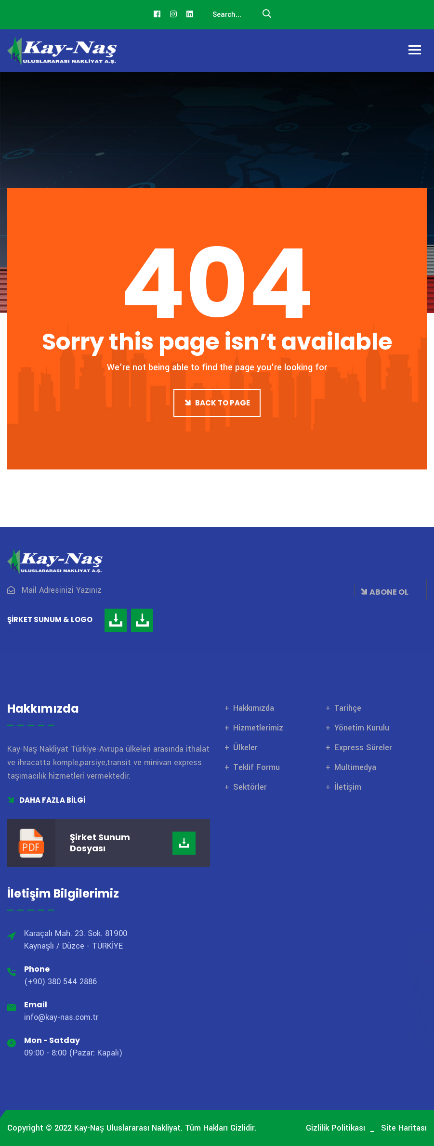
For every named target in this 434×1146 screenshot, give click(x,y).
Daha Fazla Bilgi (46, 800)
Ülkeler (245, 747)
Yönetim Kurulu (361, 727)
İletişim (347, 787)
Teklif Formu (256, 767)
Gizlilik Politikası (335, 1127)
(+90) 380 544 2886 (60, 981)
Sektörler (250, 787)
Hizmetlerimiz (258, 727)
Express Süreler (363, 747)
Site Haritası (404, 1127)
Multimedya (355, 767)
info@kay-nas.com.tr (61, 1017)
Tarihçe (347, 708)
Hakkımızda (253, 708)
